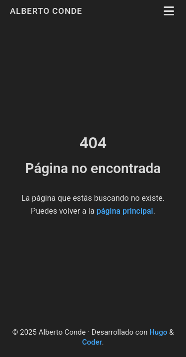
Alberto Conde (47, 11)
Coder (92, 342)
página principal (125, 211)
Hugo (158, 332)
